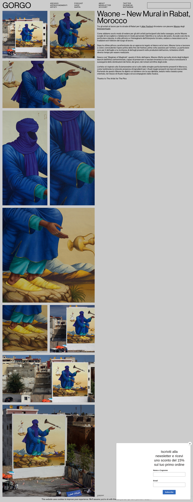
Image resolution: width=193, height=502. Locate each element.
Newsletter (105, 5)
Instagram (128, 7)
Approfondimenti (58, 5)
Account (103, 7)
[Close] (190, 444)
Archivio (54, 3)
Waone (177, 26)
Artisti (53, 7)
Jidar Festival (147, 26)
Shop (76, 5)
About (102, 3)
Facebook (128, 5)
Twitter (127, 3)
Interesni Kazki (103, 29)
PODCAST (78, 3)
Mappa (77, 7)
